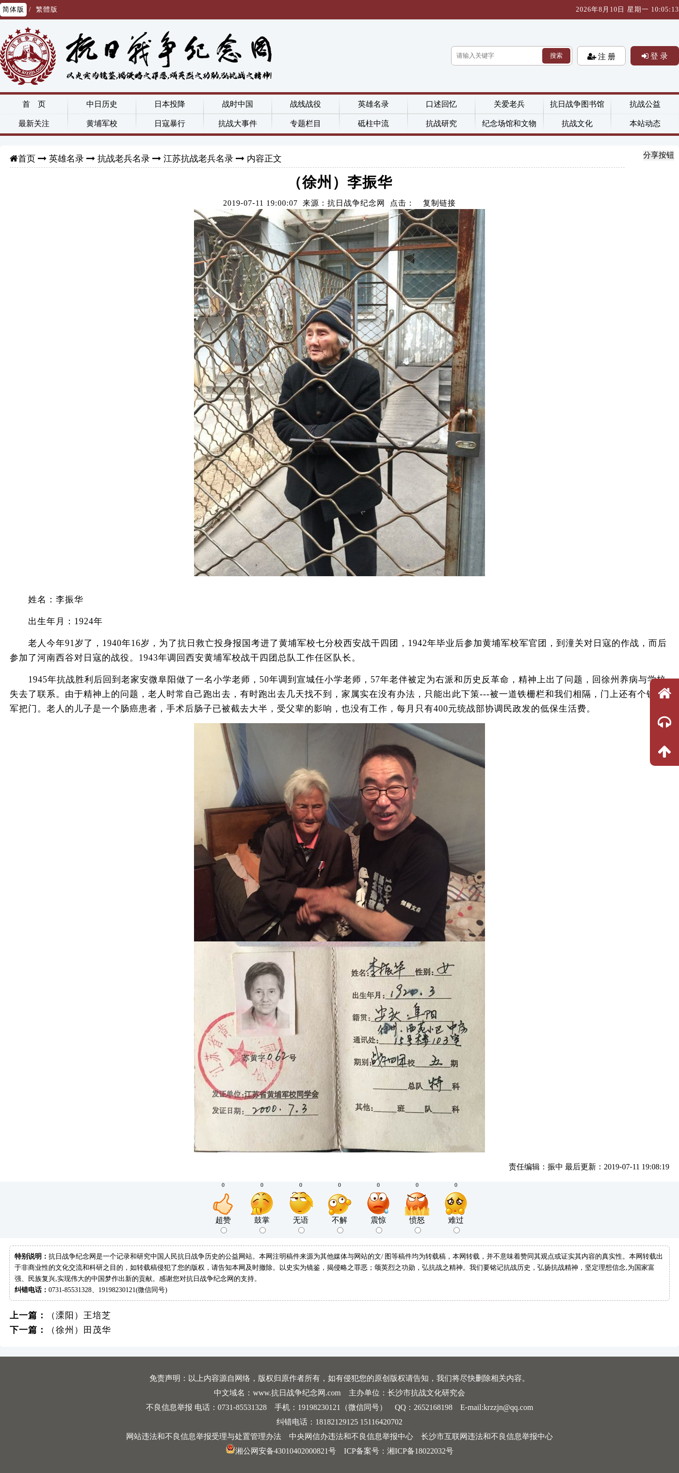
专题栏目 (305, 123)
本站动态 (645, 123)
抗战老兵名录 (123, 158)
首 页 (34, 104)
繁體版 (47, 9)
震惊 (378, 1224)
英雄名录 (373, 104)
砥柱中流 (373, 123)
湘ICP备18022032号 (420, 1451)
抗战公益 (645, 104)
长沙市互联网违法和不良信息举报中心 (487, 1436)
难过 (456, 1224)
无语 (300, 1224)
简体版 (13, 9)
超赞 (223, 1224)
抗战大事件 (237, 123)
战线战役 (305, 104)
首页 (26, 158)
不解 (339, 1224)
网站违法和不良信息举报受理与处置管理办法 (203, 1436)
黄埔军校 (101, 123)
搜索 (556, 55)
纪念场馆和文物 (509, 123)
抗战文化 (577, 123)
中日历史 (101, 104)
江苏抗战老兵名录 (198, 158)
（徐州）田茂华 (79, 1330)
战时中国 (237, 104)
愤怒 (417, 1224)
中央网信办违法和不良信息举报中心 (351, 1436)
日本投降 (169, 104)
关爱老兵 (509, 104)
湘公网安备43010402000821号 (281, 1451)
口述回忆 (441, 104)
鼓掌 (262, 1224)
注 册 (605, 56)
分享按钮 (658, 155)
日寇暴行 (169, 123)
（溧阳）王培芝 (79, 1315)
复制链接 (439, 203)
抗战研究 (441, 123)
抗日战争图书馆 (577, 104)
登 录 (658, 56)
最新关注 (33, 123)
